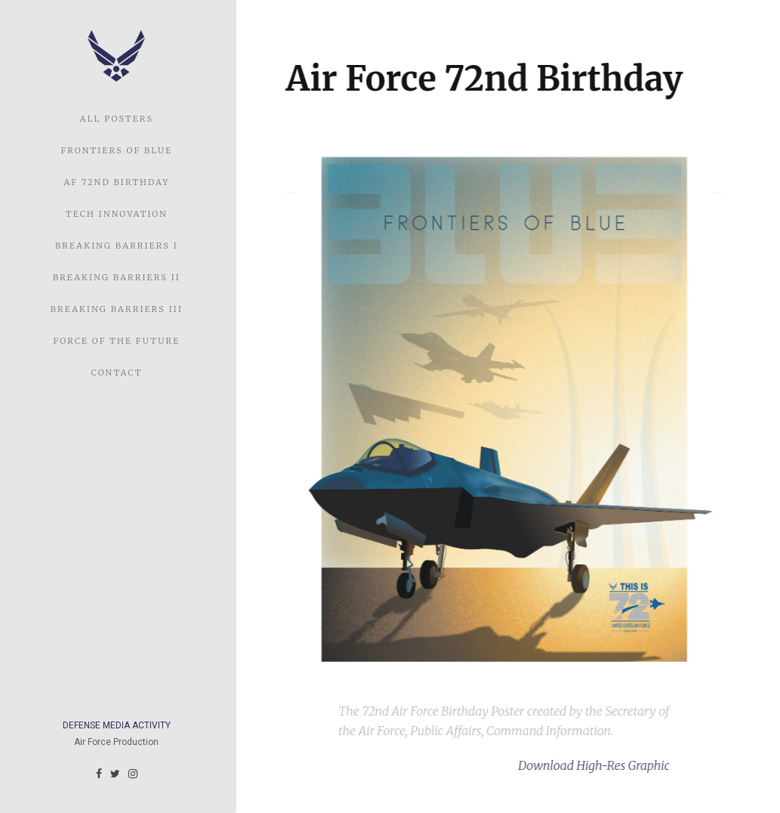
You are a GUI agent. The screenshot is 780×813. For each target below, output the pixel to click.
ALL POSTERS (116, 118)
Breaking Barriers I (116, 245)
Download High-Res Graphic (592, 765)
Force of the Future (117, 340)
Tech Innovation (117, 214)
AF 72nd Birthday (116, 182)
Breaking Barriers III (117, 309)
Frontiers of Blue (117, 150)
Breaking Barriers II (116, 277)
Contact (116, 372)
